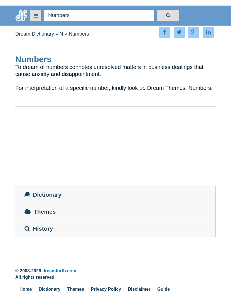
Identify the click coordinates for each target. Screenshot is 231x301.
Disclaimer (139, 289)
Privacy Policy (106, 289)
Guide (163, 289)
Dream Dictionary (34, 34)
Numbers (79, 34)
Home (25, 289)
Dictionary (49, 289)
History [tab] (38, 228)
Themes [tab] (40, 211)
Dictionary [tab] (43, 194)
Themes (75, 289)
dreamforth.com (59, 270)
